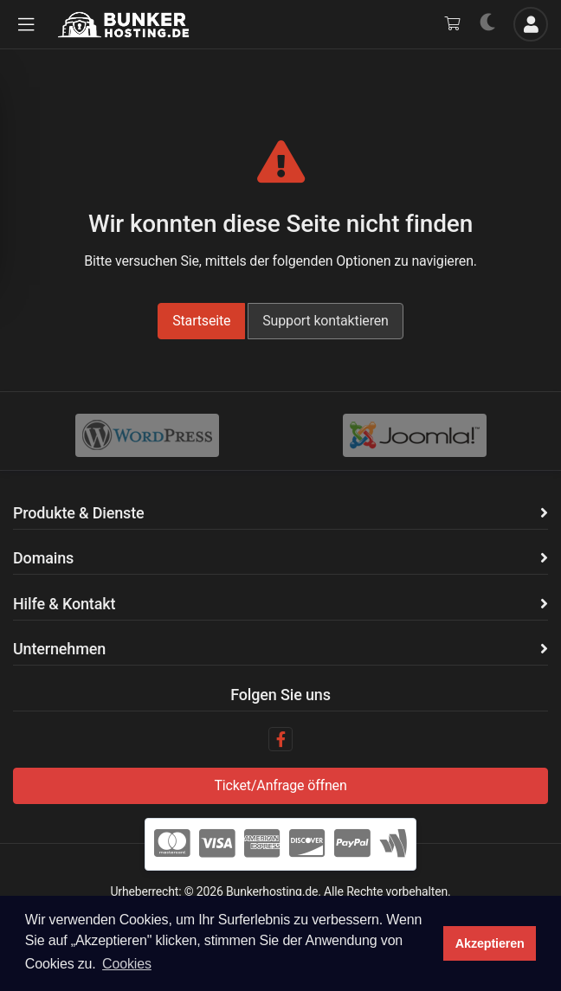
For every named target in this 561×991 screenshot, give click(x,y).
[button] (26, 25)
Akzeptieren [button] (490, 943)
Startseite (201, 320)
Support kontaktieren (325, 320)
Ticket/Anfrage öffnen (280, 785)
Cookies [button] (127, 963)
